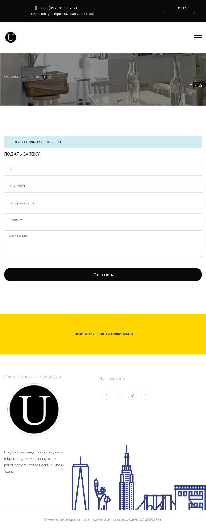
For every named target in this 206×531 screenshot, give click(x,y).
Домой (195, 86)
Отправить (103, 274)
